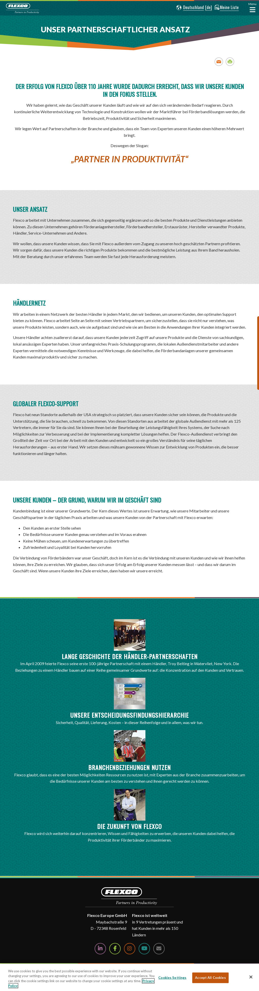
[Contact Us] (159, 948)
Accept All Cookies (210, 978)
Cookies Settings (172, 978)
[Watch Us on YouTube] (144, 948)
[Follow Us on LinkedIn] (100, 948)
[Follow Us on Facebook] (115, 948)
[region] (129, 977)
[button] (189, 7)
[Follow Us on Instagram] (129, 948)
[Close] (250, 976)
